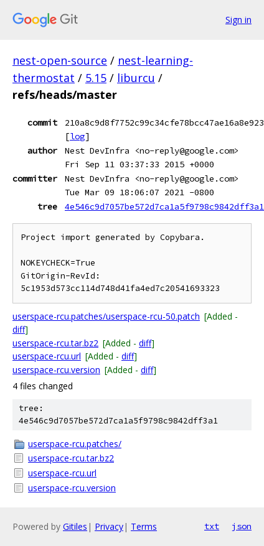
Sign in (238, 19)
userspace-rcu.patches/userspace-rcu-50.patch (106, 316)
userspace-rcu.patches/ (74, 444)
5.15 (95, 77)
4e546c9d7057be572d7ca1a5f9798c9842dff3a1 (164, 206)
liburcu (136, 77)
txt (211, 526)
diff (18, 329)
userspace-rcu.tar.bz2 (55, 343)
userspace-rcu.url (46, 356)
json (242, 526)
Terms (144, 526)
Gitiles (75, 526)
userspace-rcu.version (56, 370)
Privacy (109, 526)
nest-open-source (59, 60)
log (77, 136)
